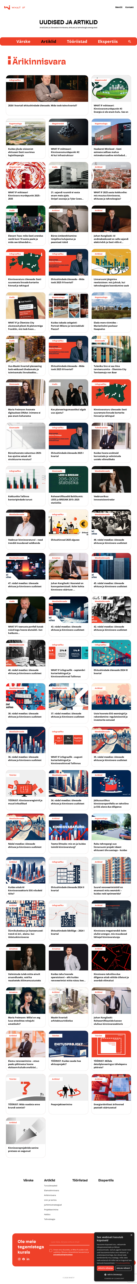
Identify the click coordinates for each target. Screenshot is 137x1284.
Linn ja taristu (50, 1200)
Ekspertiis (108, 41)
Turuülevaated (50, 1185)
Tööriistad (77, 41)
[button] (114, 1275)
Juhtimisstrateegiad (53, 1205)
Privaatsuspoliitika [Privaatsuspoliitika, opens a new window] (122, 1263)
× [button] (131, 1235)
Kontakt (129, 7)
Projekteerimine (51, 1209)
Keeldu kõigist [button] (123, 1268)
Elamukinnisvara (51, 1190)
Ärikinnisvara (50, 1195)
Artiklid (48, 41)
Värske (23, 41)
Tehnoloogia (49, 1219)
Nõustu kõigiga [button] (105, 1268)
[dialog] (114, 1256)
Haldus (47, 1214)
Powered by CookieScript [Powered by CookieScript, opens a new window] (114, 1278)
